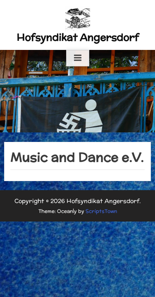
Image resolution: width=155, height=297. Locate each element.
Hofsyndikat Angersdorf (78, 37)
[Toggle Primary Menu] (77, 58)
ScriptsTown (101, 210)
